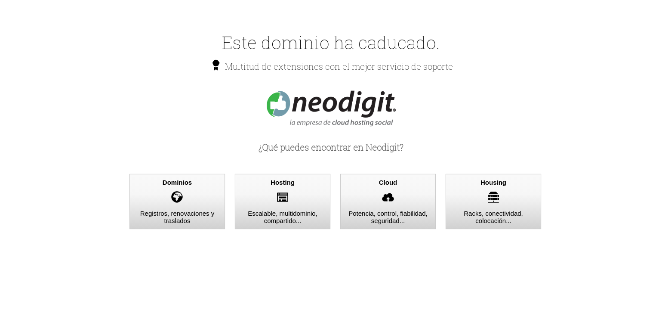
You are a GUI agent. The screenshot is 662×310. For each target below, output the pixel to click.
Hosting (283, 182)
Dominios (177, 182)
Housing (493, 182)
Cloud (388, 182)
